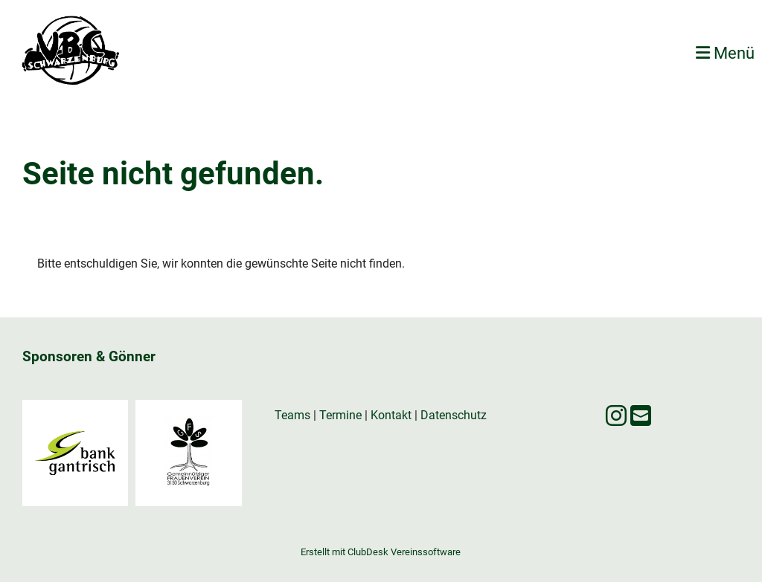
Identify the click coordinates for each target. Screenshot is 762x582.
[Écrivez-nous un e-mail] (640, 416)
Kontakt (391, 415)
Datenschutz (453, 415)
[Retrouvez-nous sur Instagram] (616, 416)
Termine (340, 415)
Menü (725, 53)
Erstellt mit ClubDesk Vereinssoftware (381, 551)
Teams (294, 415)
